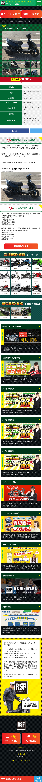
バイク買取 (10, 21)
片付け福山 (6, 607)
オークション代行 (9, 544)
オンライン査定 (10, 13)
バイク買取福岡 (8, 389)
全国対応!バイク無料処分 (12, 358)
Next (37, 45)
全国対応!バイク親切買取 (12, 326)
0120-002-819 (13, 779)
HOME (3, 21)
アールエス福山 (13, 4)
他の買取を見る (21, 246)
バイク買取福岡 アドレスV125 (24, 21)
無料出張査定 (31, 13)
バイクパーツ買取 (9, 482)
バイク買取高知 (8, 451)
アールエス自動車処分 (10, 513)
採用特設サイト (8, 576)
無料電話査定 (31, 741)
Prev (4, 45)
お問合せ (38, 781)
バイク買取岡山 (8, 420)
